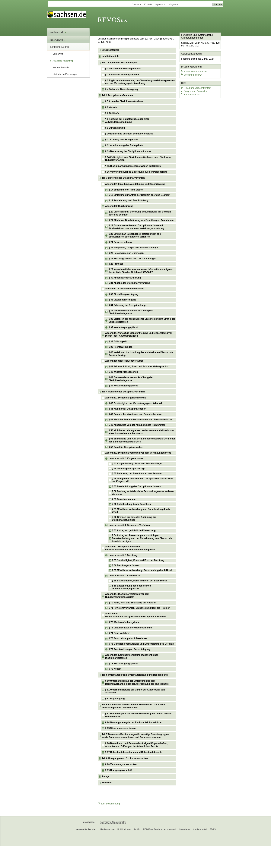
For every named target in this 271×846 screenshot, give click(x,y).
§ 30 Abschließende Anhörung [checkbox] (125, 277)
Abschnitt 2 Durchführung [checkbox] (119, 206)
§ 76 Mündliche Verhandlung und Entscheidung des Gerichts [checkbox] (141, 644)
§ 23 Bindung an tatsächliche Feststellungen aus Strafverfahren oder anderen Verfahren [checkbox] (135, 235)
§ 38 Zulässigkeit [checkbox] (118, 341)
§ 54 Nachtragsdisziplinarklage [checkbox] (128, 468)
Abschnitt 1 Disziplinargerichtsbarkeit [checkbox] (125, 397)
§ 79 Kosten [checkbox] (115, 669)
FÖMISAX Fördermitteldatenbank (159, 829)
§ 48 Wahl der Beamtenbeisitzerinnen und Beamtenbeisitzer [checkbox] (141, 419)
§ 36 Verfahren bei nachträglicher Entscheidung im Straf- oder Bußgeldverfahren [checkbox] (142, 320)
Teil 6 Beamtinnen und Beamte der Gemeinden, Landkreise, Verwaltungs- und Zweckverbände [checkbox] (133, 706)
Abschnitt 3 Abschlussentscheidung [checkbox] (124, 288)
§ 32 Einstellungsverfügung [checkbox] (123, 294)
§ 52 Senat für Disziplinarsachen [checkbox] (126, 447)
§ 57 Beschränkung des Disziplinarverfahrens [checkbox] (136, 486)
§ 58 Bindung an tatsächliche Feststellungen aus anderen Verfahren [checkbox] (143, 493)
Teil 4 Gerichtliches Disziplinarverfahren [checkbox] (123, 391)
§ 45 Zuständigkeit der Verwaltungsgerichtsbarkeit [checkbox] (136, 403)
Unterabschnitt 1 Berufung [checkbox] (123, 555)
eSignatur (173, 4)
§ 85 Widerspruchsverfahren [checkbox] (120, 728)
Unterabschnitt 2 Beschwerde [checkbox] (124, 575)
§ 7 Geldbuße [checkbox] (112, 113)
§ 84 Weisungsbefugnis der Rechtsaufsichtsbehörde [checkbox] (133, 722)
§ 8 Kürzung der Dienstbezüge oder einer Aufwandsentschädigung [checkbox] (127, 120)
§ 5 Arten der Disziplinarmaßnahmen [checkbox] (124, 101)
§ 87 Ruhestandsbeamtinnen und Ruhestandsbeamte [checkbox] (133, 752)
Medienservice (107, 829)
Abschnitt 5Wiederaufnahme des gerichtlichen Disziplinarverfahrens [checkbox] (135, 615)
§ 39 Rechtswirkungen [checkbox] (120, 347)
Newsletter (184, 829)
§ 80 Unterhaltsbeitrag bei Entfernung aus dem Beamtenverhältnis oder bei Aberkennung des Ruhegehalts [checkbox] (137, 682)
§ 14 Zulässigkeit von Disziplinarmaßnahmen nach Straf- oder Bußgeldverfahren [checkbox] (138, 159)
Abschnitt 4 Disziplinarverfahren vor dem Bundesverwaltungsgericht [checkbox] (127, 595)
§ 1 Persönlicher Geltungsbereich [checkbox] (123, 68)
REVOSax (112, 20)
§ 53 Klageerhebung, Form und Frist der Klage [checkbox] (136, 463)
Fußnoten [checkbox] (107, 782)
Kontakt (148, 4)
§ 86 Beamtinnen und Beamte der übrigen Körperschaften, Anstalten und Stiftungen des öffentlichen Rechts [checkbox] (136, 745)
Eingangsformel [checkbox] (110, 50)
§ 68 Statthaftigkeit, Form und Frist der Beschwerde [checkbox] (139, 580)
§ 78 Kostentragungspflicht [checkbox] (123, 663)
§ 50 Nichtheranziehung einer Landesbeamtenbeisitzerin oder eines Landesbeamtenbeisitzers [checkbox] (141, 432)
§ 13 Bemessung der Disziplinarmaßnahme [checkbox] (128, 151)
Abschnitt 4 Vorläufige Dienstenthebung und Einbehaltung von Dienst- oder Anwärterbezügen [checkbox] (138, 334)
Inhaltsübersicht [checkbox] (110, 56)
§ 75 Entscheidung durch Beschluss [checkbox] (128, 638)
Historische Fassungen (65, 74)
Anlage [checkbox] (105, 776)
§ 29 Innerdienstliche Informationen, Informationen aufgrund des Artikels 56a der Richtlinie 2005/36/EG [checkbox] (141, 271)
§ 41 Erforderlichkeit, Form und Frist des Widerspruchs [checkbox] (138, 366)
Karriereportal (200, 829)
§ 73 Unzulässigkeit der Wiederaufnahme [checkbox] (130, 627)
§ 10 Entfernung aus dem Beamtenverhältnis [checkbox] (129, 133)
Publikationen (124, 829)
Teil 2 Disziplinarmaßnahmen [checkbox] (117, 95)
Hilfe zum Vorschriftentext (196, 87)
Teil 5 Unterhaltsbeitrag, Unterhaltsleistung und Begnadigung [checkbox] (135, 675)
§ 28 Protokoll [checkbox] (116, 264)
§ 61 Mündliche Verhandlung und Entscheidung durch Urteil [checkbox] (141, 511)
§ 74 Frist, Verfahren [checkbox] (119, 633)
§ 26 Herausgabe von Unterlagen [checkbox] (126, 253)
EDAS (212, 829)
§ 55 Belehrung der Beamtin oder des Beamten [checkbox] (137, 473)
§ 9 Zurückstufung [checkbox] (115, 128)
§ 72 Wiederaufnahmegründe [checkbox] (124, 622)
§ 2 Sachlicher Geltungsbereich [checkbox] (122, 74)
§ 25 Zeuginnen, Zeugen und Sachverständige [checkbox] (133, 247)
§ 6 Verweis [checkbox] (111, 107)
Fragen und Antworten (194, 91)
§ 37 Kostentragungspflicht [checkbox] (123, 327)
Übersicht (136, 4)
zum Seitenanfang (109, 803)
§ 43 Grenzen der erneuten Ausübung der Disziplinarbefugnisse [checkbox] (131, 379)
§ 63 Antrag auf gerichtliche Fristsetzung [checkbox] (134, 530)
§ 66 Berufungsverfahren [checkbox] (125, 565)
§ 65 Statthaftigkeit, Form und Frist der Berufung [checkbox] (138, 560)
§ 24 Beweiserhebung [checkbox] (120, 242)
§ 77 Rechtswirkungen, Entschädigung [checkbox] (129, 649)
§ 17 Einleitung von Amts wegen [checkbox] (126, 189)
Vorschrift (58, 53)
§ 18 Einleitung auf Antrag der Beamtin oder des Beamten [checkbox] (139, 195)
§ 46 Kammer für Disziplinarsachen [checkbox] (127, 408)
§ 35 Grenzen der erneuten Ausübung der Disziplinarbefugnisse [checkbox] (131, 312)
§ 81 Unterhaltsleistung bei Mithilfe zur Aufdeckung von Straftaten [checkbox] (135, 691)
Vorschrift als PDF (192, 74)
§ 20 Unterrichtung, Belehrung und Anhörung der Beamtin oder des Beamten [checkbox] (140, 213)
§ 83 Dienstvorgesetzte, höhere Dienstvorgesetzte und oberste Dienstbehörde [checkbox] (138, 715)
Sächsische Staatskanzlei (113, 822)
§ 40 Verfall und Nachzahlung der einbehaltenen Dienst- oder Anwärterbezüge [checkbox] (141, 354)
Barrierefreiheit (190, 94)
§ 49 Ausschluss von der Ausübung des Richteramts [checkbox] (137, 425)
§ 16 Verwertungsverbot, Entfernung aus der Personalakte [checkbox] (136, 172)
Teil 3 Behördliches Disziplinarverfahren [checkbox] (123, 178)
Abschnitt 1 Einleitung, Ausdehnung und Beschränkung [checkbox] (135, 184)
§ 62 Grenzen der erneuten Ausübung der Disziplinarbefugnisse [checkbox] (134, 518)
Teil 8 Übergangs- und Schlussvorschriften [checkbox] (125, 758)
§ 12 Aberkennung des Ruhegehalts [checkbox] (124, 145)
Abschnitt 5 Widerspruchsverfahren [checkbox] (124, 361)
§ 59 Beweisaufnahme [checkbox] (124, 499)
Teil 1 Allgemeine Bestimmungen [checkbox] (119, 62)
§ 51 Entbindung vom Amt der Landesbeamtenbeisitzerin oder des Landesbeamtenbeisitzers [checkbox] (142, 440)
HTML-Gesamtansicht (194, 71)
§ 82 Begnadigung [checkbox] (115, 698)
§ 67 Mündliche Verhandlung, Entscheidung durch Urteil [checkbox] (142, 570)
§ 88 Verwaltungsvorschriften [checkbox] (121, 764)
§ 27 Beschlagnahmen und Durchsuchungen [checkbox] (132, 258)
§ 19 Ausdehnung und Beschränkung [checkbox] (128, 200)
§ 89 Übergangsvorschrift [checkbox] (118, 770)
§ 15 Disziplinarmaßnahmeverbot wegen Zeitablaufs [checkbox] (133, 166)
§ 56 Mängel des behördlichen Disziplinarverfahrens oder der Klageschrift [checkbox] (142, 480)
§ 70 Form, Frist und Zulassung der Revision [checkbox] (132, 602)
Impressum (160, 4)
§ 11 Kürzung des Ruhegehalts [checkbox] (121, 139)
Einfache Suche (59, 46)
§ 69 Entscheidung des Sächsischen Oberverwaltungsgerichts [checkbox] (131, 587)
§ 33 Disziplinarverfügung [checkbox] (122, 299)
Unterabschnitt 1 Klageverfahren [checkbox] (126, 458)
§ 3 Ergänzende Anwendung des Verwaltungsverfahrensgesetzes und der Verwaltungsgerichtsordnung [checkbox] (140, 82)
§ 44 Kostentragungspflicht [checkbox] (123, 385)
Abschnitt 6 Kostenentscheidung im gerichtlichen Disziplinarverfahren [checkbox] (131, 656)
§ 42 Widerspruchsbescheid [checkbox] (124, 372)
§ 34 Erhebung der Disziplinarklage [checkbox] (127, 305)
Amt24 (137, 829)
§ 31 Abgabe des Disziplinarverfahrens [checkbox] (129, 283)
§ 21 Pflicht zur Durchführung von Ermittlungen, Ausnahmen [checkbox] (141, 220)
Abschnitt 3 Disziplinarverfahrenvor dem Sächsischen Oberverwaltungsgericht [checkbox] (130, 548)
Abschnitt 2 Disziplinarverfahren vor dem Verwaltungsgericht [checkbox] (138, 452)
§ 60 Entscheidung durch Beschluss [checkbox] (131, 504)
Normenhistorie (61, 67)
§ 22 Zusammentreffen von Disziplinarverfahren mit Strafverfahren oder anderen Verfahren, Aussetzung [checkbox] (136, 227)
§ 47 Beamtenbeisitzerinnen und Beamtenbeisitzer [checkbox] (135, 414)
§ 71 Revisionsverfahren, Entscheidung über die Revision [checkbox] (139, 608)
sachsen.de (58, 32)
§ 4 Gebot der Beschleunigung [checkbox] (121, 89)
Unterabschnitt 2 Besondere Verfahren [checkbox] (129, 525)
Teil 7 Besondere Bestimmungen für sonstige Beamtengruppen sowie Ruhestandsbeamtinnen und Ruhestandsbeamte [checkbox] (135, 736)
